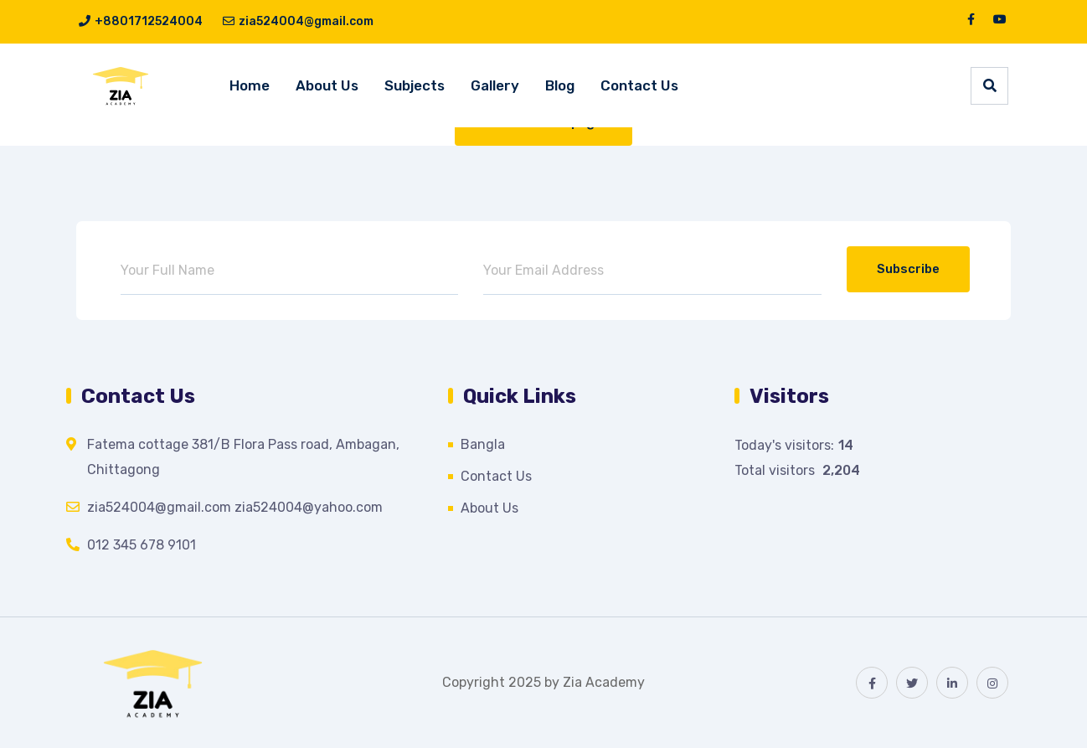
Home (249, 85)
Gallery (495, 85)
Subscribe (908, 268)
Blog (559, 85)
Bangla (483, 444)
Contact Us (639, 85)
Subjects (414, 85)
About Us (327, 85)
